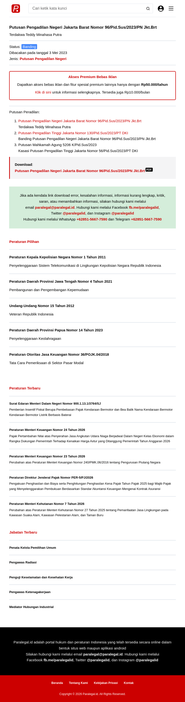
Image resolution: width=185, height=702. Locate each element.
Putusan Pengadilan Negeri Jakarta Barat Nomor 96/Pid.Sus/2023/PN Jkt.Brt (79, 121)
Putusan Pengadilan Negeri (43, 59)
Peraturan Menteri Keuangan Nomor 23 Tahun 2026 (47, 456)
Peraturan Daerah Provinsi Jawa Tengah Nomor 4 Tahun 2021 (60, 281)
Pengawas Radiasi (22, 562)
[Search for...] (85, 8)
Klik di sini (43, 92)
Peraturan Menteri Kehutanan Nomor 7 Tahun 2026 (46, 504)
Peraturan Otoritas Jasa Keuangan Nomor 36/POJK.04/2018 (59, 354)
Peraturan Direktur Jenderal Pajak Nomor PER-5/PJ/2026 (51, 477)
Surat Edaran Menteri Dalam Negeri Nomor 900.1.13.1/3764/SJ (55, 403)
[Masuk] (161, 9)
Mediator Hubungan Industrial (31, 607)
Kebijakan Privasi (106, 683)
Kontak (129, 683)
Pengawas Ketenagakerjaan (29, 592)
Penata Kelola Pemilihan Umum (32, 547)
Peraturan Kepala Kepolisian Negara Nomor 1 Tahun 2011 (57, 257)
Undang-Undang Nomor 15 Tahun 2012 (41, 306)
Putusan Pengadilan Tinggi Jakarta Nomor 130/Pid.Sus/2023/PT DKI (73, 133)
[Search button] (148, 8)
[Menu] (171, 8)
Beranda (57, 683)
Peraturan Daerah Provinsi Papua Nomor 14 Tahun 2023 (56, 330)
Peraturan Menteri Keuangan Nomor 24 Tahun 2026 (47, 430)
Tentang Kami (78, 683)
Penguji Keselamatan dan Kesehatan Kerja (41, 577)
